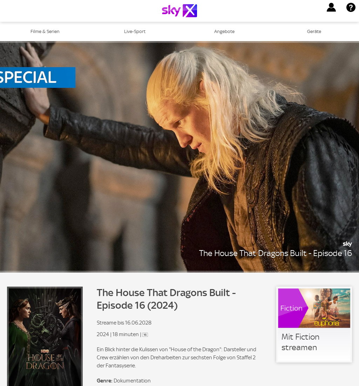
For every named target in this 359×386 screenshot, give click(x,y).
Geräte (314, 31)
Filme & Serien (45, 31)
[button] (331, 7)
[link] (314, 324)
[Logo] (179, 10)
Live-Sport (134, 31)
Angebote (224, 31)
